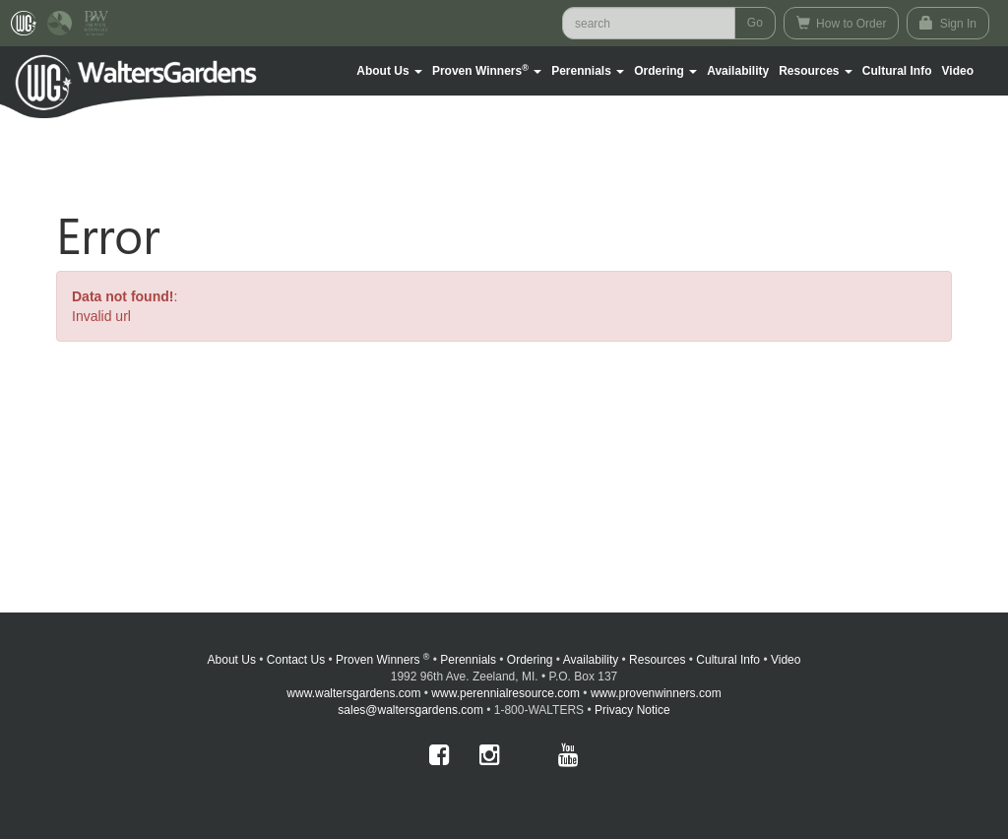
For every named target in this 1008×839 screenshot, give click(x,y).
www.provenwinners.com (656, 693)
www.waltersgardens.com (353, 693)
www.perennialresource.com (505, 693)
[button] (389, 71)
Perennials (468, 660)
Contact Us (296, 660)
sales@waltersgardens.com (410, 710)
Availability (738, 71)
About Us (232, 660)
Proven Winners (382, 660)
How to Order (841, 23)
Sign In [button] (947, 23)
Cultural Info (897, 71)
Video (785, 660)
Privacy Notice (632, 710)
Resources (657, 660)
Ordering (530, 660)
